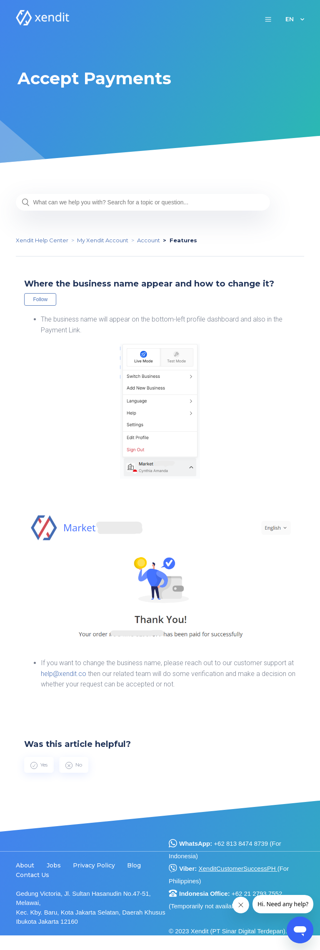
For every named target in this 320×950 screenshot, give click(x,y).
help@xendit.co (63, 674)
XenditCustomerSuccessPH (237, 868)
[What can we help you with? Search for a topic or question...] (143, 202)
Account (148, 240)
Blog (134, 865)
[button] (268, 19)
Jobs (54, 865)
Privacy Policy (94, 865)
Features (183, 240)
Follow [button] (40, 299)
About (25, 865)
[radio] (39, 765)
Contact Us (32, 875)
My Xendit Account (102, 240)
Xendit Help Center (42, 240)
